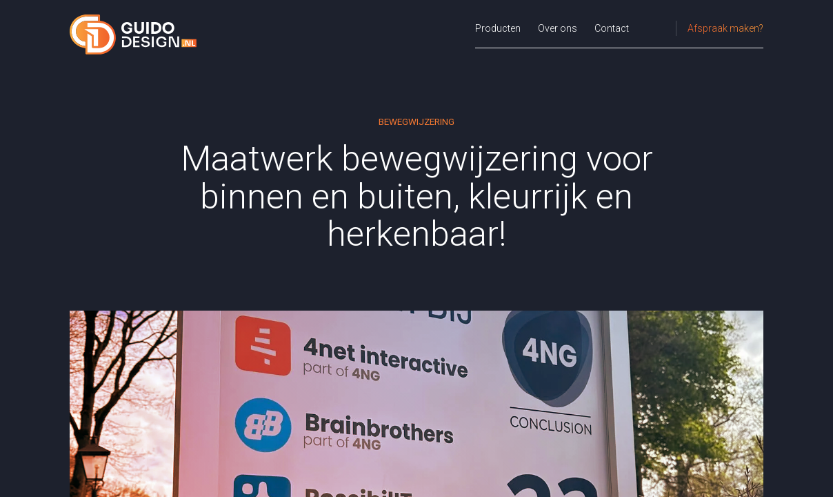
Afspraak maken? (725, 28)
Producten (498, 28)
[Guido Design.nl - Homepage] (133, 34)
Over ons (557, 28)
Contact (611, 28)
